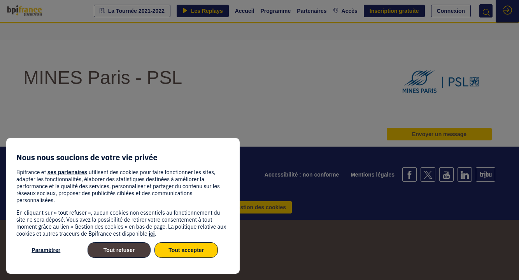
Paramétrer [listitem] (46, 250)
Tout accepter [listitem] (186, 250)
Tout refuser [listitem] (119, 250)
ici (152, 234)
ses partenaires (67, 172)
